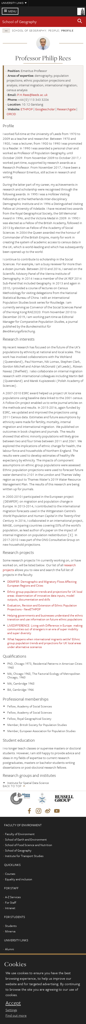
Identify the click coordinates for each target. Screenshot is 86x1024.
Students (11, 925)
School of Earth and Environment (26, 839)
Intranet (10, 908)
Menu (12, 11)
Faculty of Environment (20, 834)
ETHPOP (27, 109)
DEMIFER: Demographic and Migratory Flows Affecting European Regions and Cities (42, 583)
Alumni (9, 949)
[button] (80, 22)
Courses (10, 873)
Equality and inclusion (18, 879)
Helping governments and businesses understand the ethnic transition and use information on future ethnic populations (45, 617)
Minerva (10, 931)
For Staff (10, 902)
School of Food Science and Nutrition (28, 845)
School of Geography (19, 21)
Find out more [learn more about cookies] (16, 1015)
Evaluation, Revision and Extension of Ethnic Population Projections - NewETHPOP (42, 607)
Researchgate (66, 109)
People (53, 30)
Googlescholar (45, 109)
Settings (11, 1009)
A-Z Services (13, 897)
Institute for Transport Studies (24, 856)
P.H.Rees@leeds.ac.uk (32, 94)
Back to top (12, 786)
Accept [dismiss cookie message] (13, 1003)
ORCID (11, 113)
